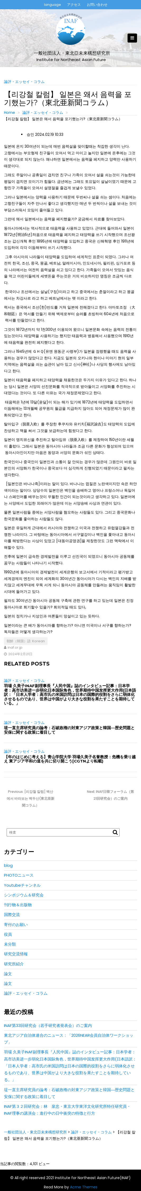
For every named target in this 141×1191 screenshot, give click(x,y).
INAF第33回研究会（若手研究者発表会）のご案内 (48, 1025)
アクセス (74, 4)
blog (8, 865)
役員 (8, 934)
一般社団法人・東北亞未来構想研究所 (72, 53)
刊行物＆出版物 (18, 905)
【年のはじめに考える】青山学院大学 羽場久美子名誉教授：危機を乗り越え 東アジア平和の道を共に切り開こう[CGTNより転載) (70, 759)
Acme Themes (83, 1187)
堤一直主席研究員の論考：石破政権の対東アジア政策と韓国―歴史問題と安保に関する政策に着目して (69, 730)
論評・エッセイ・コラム (24, 81)
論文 (8, 973)
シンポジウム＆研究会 (24, 895)
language (52, 4)
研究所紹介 (14, 964)
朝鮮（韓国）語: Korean (26, 641)
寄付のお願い (16, 924)
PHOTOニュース (19, 875)
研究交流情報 (16, 954)
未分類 (10, 944)
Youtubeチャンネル (22, 885)
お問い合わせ (97, 4)
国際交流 (12, 914)
